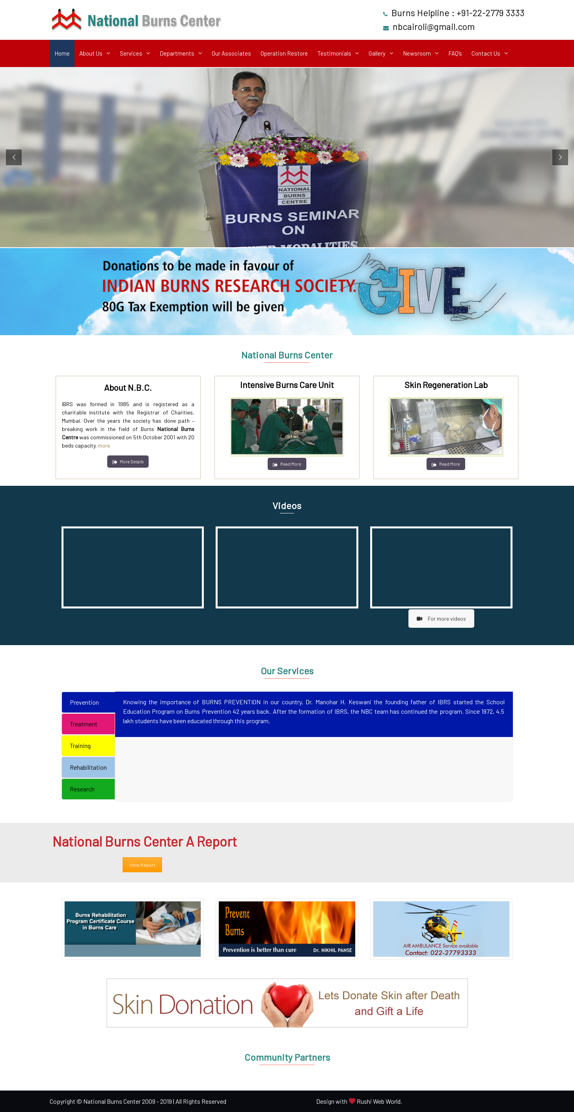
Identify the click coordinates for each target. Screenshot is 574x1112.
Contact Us (486, 53)
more (104, 445)
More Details (128, 461)
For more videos (441, 618)
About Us (90, 53)
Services (131, 53)
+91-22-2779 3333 (491, 12)
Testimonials (334, 53)
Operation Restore (284, 53)
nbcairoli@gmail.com (434, 26)
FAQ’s (455, 53)
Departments (177, 53)
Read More (287, 463)
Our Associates (231, 53)
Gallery (377, 53)
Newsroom (417, 53)
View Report (142, 865)
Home (62, 53)
